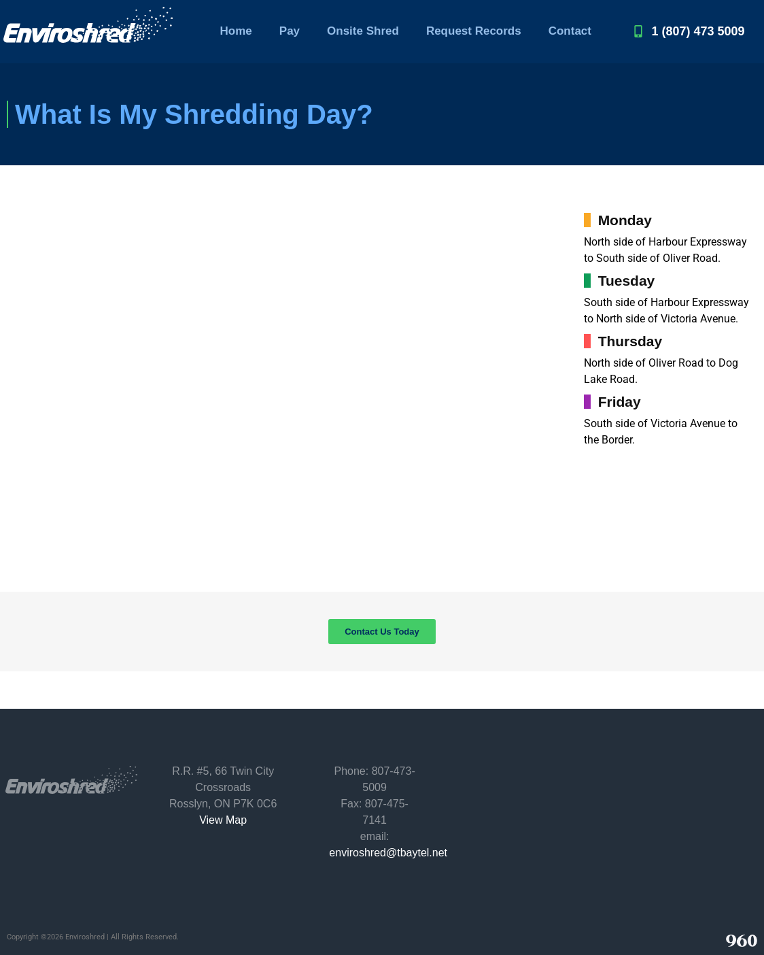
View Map (223, 820)
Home (236, 30)
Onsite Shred (363, 30)
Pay (289, 30)
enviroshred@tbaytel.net (388, 852)
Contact (570, 30)
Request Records (473, 30)
